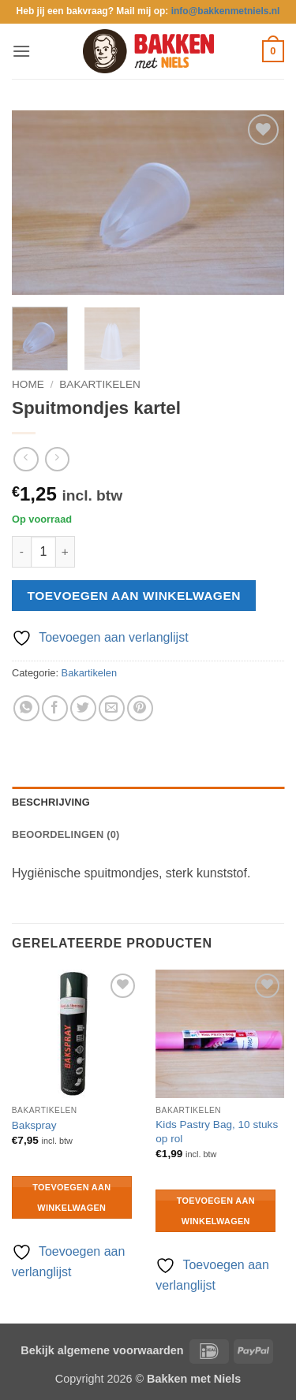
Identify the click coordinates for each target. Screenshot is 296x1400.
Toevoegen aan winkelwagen (134, 595)
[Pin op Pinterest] (140, 708)
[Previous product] (57, 459)
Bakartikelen (100, 384)
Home (28, 384)
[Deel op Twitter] (83, 708)
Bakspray (34, 1125)
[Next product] (25, 459)
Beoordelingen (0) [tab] (66, 834)
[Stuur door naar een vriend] (112, 708)
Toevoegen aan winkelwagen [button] (71, 1197)
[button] (21, 51)
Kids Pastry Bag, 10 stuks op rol (216, 1132)
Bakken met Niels (194, 1378)
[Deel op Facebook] (55, 708)
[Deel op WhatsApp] (26, 708)
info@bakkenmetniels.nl (225, 11)
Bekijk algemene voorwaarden (102, 1350)
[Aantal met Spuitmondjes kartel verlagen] (21, 552)
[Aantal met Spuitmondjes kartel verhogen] (65, 552)
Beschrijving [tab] (51, 802)
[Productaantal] (43, 552)
